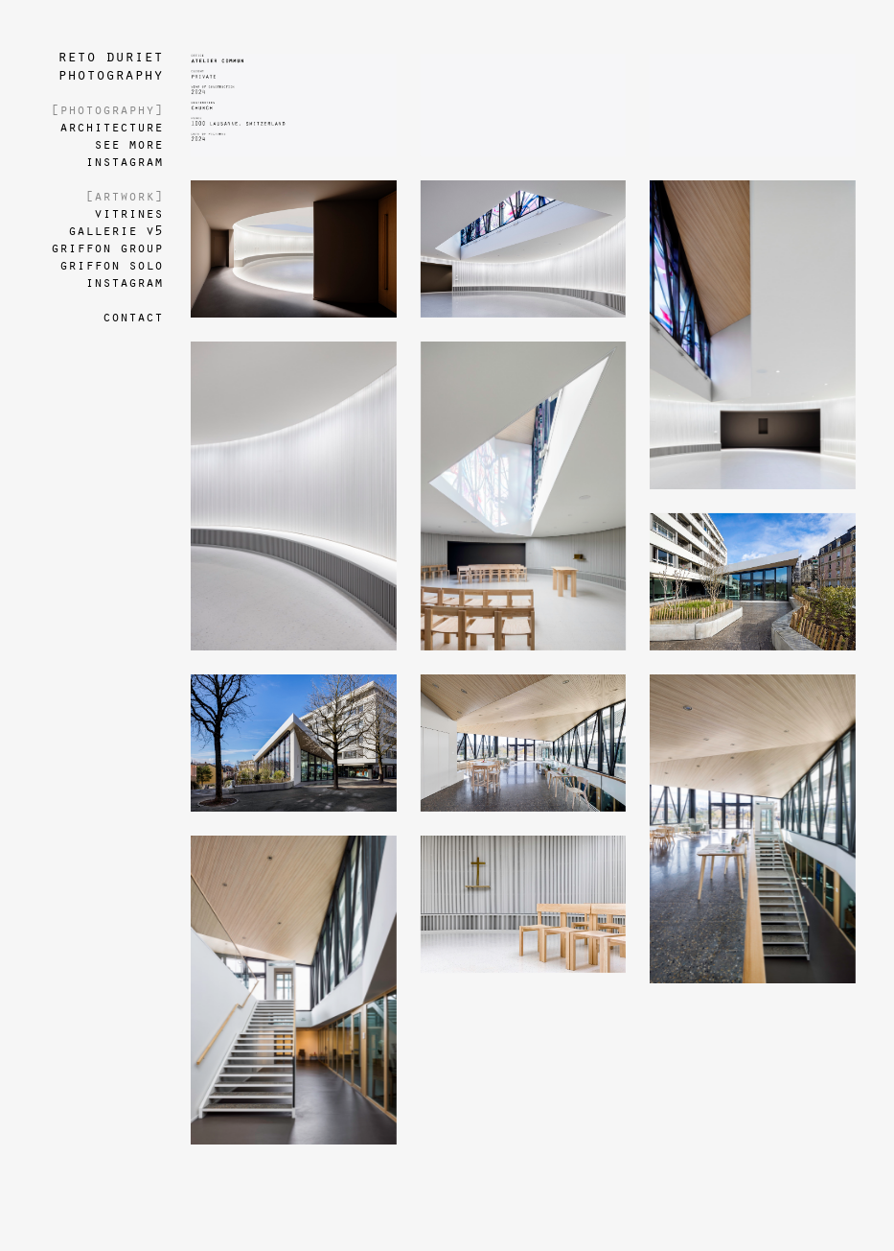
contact (133, 317)
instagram (124, 162)
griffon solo (111, 265)
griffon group (107, 248)
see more (128, 144)
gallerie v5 (115, 231)
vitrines (128, 214)
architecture (111, 127)
